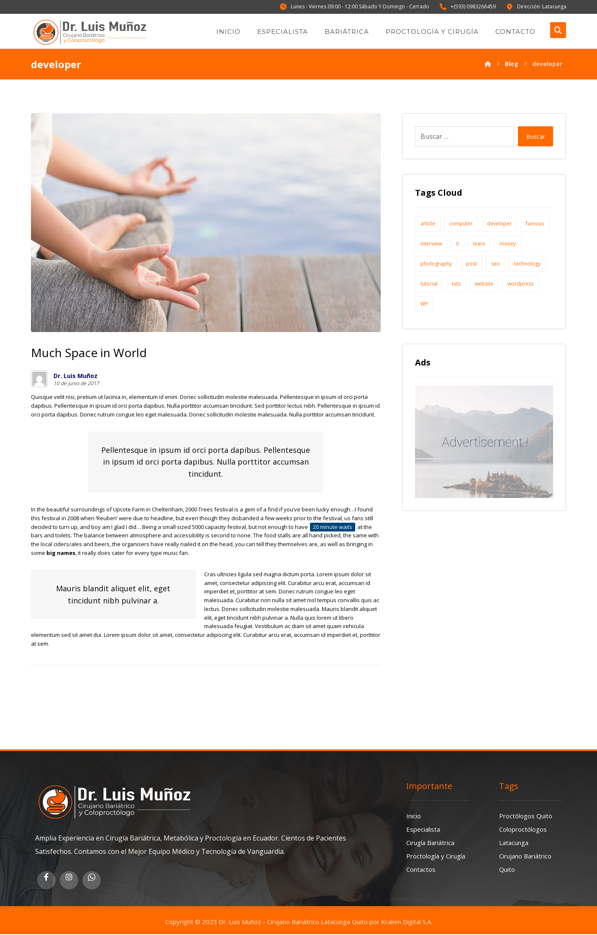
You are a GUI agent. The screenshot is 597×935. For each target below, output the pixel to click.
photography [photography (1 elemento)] (436, 264)
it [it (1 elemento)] (457, 244)
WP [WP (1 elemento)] (424, 304)
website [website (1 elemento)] (484, 284)
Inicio (413, 816)
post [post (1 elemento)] (471, 264)
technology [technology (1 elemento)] (527, 264)
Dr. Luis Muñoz (75, 376)
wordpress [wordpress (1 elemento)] (520, 284)
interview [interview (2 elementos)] (431, 244)
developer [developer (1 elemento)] (499, 223)
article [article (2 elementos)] (427, 223)
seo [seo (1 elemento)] (495, 264)
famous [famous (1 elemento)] (535, 223)
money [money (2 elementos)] (508, 244)
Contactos (421, 869)
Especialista (423, 829)
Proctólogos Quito (525, 816)
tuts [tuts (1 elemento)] (456, 284)
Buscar (535, 137)
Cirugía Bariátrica (430, 842)
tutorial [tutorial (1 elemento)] (429, 284)
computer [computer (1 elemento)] (461, 223)
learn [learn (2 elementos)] (479, 244)
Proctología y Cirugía (435, 856)
